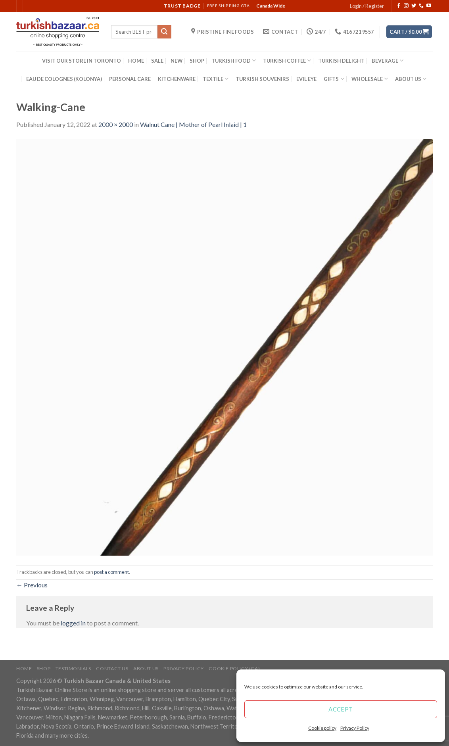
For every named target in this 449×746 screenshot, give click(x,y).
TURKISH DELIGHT (341, 61)
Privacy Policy (354, 728)
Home (24, 668)
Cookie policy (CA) (234, 668)
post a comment (111, 572)
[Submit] (164, 31)
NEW (176, 61)
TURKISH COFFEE (287, 60)
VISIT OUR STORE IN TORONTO (81, 61)
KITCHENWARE (177, 79)
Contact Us (112, 668)
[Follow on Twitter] (413, 6)
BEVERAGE (387, 60)
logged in (73, 623)
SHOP (197, 61)
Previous (32, 585)
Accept (340, 709)
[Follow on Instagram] (406, 6)
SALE (157, 61)
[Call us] (421, 6)
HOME (136, 61)
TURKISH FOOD (233, 60)
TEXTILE (215, 78)
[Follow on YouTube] (428, 6)
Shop (43, 668)
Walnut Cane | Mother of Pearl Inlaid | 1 (193, 124)
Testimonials (73, 668)
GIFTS (334, 78)
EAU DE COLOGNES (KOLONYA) (64, 79)
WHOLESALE (369, 78)
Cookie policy (322, 728)
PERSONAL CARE (130, 79)
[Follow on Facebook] (398, 6)
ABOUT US (410, 78)
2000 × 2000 (115, 124)
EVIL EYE (306, 79)
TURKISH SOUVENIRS (262, 79)
